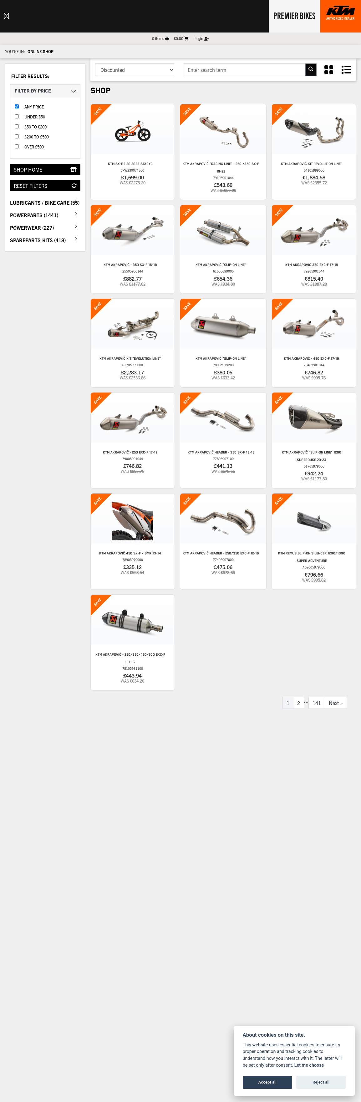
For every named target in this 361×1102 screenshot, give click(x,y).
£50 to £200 (35, 126)
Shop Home (45, 169)
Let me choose (309, 1065)
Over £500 (34, 146)
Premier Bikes (294, 15)
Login (202, 38)
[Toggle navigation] (6, 16)
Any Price (34, 106)
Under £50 (34, 116)
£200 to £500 (36, 136)
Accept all (267, 1082)
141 (317, 703)
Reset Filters (45, 186)
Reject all (321, 1082)
